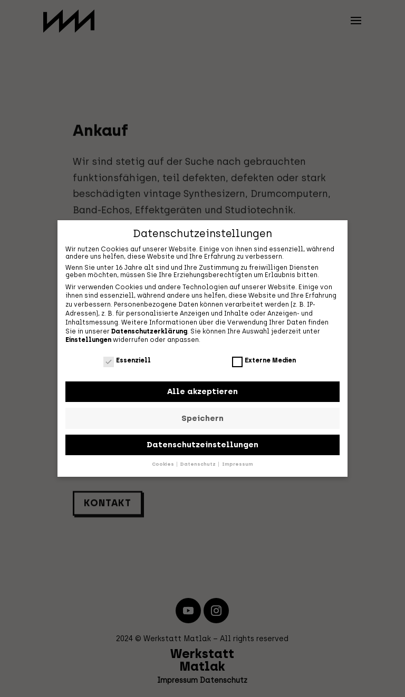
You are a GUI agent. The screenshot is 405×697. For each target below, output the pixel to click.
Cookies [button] (163, 463)
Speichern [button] (202, 416)
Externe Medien (264, 358)
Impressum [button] (237, 463)
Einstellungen (88, 338)
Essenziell (127, 358)
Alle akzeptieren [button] (202, 390)
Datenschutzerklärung (149, 329)
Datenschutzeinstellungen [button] (202, 443)
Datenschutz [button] (198, 463)
